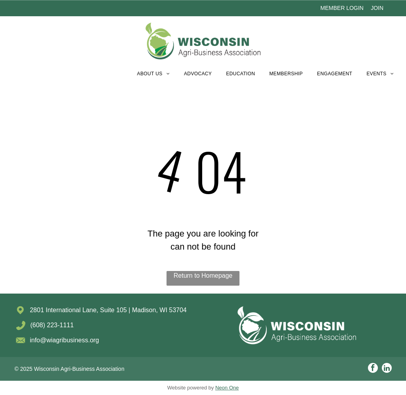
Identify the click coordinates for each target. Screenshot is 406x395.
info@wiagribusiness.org (64, 340)
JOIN (377, 8)
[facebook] (373, 369)
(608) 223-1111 (51, 325)
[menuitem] (153, 73)
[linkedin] (387, 369)
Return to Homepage (203, 275)
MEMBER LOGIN (342, 8)
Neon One (227, 388)
